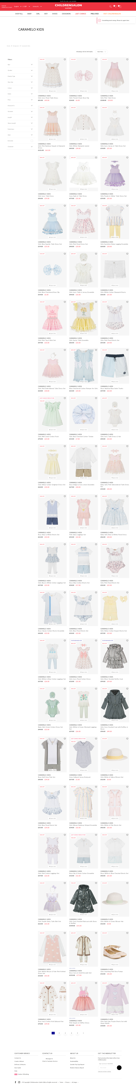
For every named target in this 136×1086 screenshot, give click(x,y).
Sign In (4, 5)
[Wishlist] (115, 6)
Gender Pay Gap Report (77, 1064)
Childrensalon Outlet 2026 (38, 1082)
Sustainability (74, 1061)
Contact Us (17, 1058)
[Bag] (120, 6)
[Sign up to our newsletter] (119, 1067)
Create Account (7, 7)
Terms (61, 1082)
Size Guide (17, 1067)
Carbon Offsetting (21, 1074)
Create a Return (19, 1061)
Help (15, 1071)
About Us (72, 1058)
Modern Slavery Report (77, 1067)
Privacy (67, 1082)
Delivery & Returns (20, 1064)
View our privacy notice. (104, 1071)
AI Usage (74, 1082)
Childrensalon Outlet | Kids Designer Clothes (68, 6)
